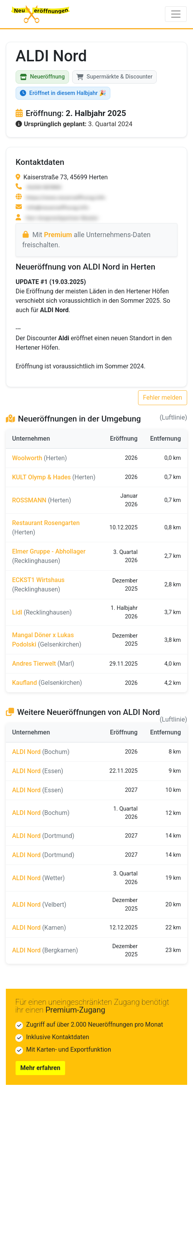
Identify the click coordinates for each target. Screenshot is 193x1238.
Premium (58, 235)
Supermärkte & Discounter (114, 76)
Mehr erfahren (40, 1068)
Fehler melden (162, 397)
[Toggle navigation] (176, 14)
